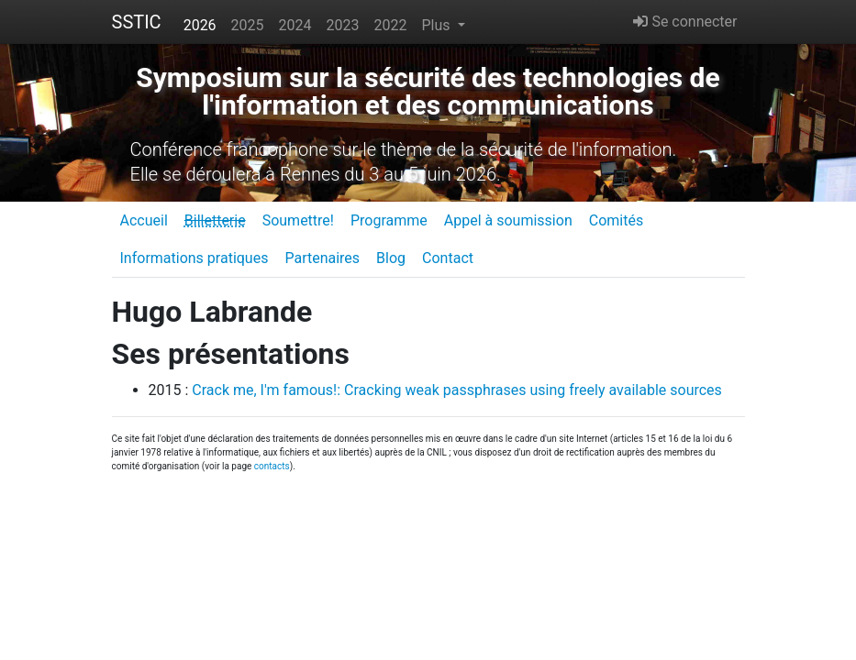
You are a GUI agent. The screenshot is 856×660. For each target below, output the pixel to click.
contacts (272, 466)
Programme (389, 220)
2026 (200, 25)
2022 (390, 25)
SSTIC (136, 22)
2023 (343, 25)
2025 (247, 25)
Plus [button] (437, 25)
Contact (447, 258)
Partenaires (322, 258)
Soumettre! (298, 220)
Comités (616, 220)
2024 (295, 25)
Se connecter (685, 21)
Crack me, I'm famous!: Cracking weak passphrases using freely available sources (457, 390)
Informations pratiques (194, 258)
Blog (391, 258)
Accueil (144, 220)
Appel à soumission (508, 220)
